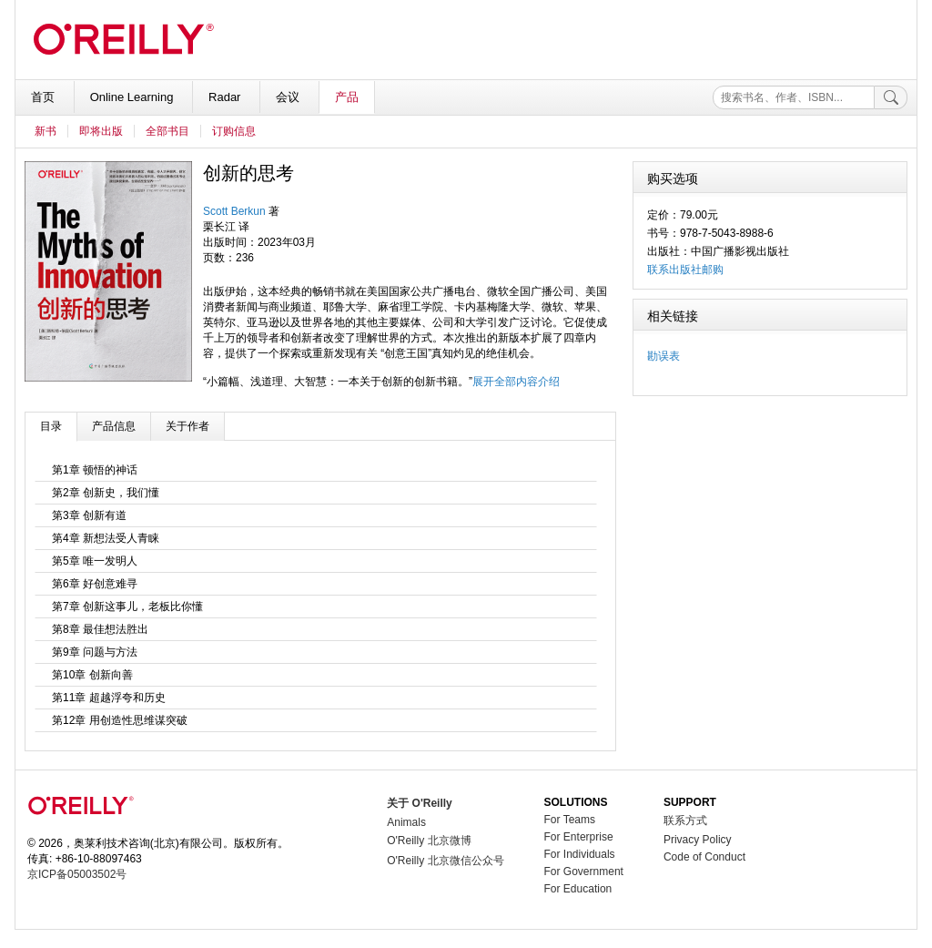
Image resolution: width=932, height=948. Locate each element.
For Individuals (579, 854)
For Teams (569, 819)
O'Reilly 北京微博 (429, 840)
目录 (51, 426)
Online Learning (133, 97)
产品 (347, 97)
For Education (578, 888)
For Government (583, 871)
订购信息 (234, 131)
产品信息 (114, 426)
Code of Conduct (704, 857)
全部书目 (167, 131)
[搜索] (891, 97)
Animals (406, 822)
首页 (44, 97)
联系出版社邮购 (685, 269)
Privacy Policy (698, 839)
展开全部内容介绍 (516, 381)
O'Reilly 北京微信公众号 (445, 860)
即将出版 (101, 131)
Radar (226, 97)
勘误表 (663, 356)
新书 (45, 131)
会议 (289, 97)
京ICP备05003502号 (77, 874)
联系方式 (685, 820)
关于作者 (187, 426)
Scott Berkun (234, 211)
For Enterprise (578, 837)
